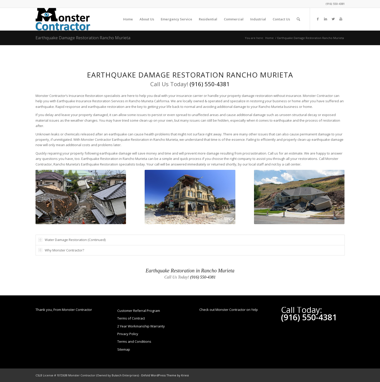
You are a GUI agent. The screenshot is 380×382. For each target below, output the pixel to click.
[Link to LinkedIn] (325, 19)
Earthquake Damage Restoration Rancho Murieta (83, 38)
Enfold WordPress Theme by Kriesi (165, 375)
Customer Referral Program (138, 310)
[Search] (298, 19)
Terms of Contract (131, 318)
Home (269, 38)
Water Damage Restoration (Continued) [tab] (72, 239)
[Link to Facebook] (318, 19)
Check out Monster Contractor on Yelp (228, 309)
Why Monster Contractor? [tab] (61, 250)
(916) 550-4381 (335, 4)
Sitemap (123, 349)
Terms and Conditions (134, 341)
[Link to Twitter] (333, 19)
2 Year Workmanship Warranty (141, 326)
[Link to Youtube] (341, 19)
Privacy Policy (127, 334)
